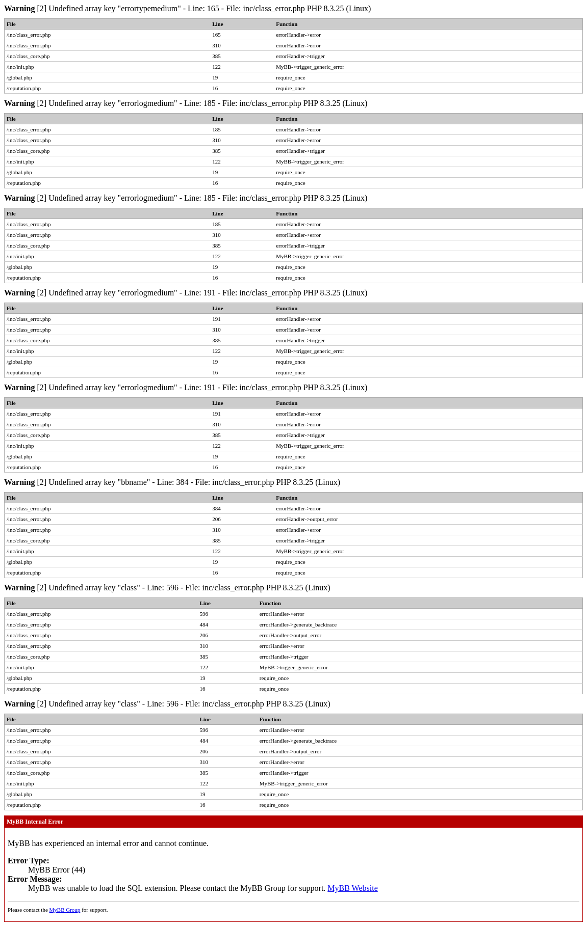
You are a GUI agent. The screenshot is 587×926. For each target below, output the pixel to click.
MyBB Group (65, 910)
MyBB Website (352, 888)
